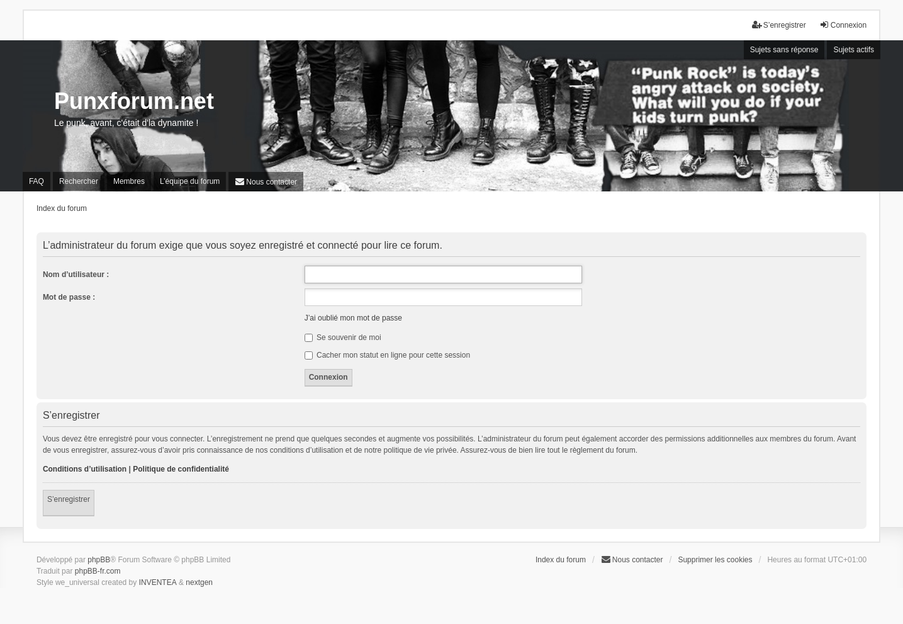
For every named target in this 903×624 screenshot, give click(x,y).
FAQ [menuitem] (36, 181)
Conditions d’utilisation (84, 469)
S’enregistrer (68, 499)
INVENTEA (158, 582)
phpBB (98, 559)
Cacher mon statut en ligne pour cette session (387, 355)
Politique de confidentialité (181, 469)
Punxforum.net (134, 101)
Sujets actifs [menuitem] (853, 49)
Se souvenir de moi (343, 337)
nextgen (199, 582)
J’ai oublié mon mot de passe (353, 318)
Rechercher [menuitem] (78, 181)
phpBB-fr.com (98, 571)
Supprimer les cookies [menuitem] (715, 559)
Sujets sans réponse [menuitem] (784, 49)
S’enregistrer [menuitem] (779, 25)
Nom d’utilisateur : (76, 274)
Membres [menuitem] (129, 181)
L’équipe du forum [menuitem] (190, 181)
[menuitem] (265, 181)
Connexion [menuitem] (843, 25)
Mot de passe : (69, 297)
